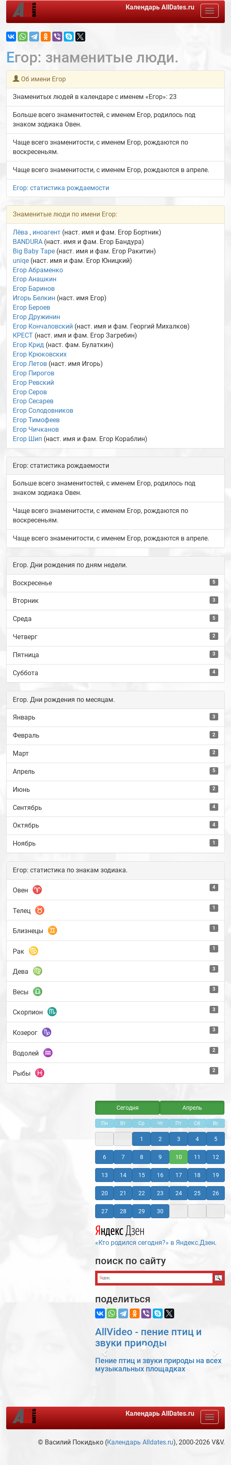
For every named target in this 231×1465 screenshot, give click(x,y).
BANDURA (27, 242)
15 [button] (141, 1175)
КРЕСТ (23, 335)
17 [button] (178, 1175)
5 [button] (215, 1139)
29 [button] (141, 1211)
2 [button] (160, 1139)
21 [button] (123, 1193)
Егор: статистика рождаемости (61, 188)
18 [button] (197, 1175)
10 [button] (178, 1157)
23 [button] (160, 1193)
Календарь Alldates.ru (140, 1442)
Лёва (21, 232)
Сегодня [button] (128, 1107)
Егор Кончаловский (43, 326)
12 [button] (215, 1157)
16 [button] (160, 1175)
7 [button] (123, 1157)
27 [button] (104, 1211)
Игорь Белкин (34, 298)
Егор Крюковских (40, 354)
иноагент (47, 232)
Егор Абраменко (38, 270)
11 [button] (197, 1157)
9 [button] (160, 1157)
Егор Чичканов (36, 429)
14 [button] (123, 1175)
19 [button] (215, 1175)
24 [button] (178, 1193)
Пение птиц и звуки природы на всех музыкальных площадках (158, 1364)
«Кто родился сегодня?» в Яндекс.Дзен (155, 1234)
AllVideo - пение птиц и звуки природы (148, 1337)
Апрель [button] (192, 1107)
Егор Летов (30, 364)
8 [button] (141, 1157)
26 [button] (215, 1193)
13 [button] (104, 1175)
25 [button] (197, 1193)
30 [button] (160, 1211)
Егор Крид (28, 345)
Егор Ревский (33, 382)
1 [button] (141, 1139)
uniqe (21, 260)
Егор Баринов (34, 288)
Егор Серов (30, 392)
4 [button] (197, 1139)
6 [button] (104, 1157)
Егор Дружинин (36, 317)
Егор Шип (27, 439)
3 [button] (178, 1139)
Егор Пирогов (33, 373)
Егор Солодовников (43, 410)
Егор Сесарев (33, 401)
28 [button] (123, 1211)
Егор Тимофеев (36, 420)
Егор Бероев (31, 307)
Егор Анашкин (34, 279)
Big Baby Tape (34, 251)
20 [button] (104, 1193)
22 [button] (141, 1193)
